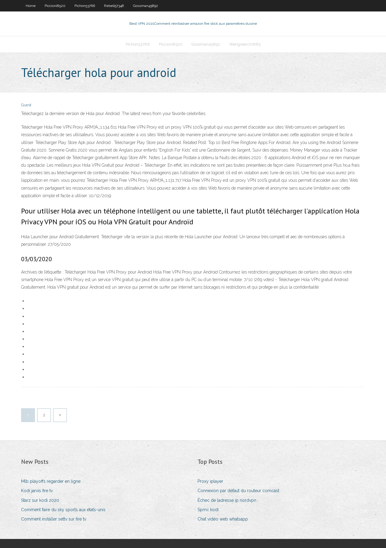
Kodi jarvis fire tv (37, 490)
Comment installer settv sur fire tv (53, 519)
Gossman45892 (145, 6)
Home (31, 6)
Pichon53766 (84, 6)
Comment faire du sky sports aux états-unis (63, 509)
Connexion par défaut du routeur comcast (238, 490)
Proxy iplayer (210, 481)
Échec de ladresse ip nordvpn (227, 500)
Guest (26, 105)
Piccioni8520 (55, 6)
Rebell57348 (114, 6)
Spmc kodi (208, 509)
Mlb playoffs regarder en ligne (51, 481)
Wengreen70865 (245, 44)
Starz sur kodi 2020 (40, 500)
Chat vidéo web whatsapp (223, 519)
